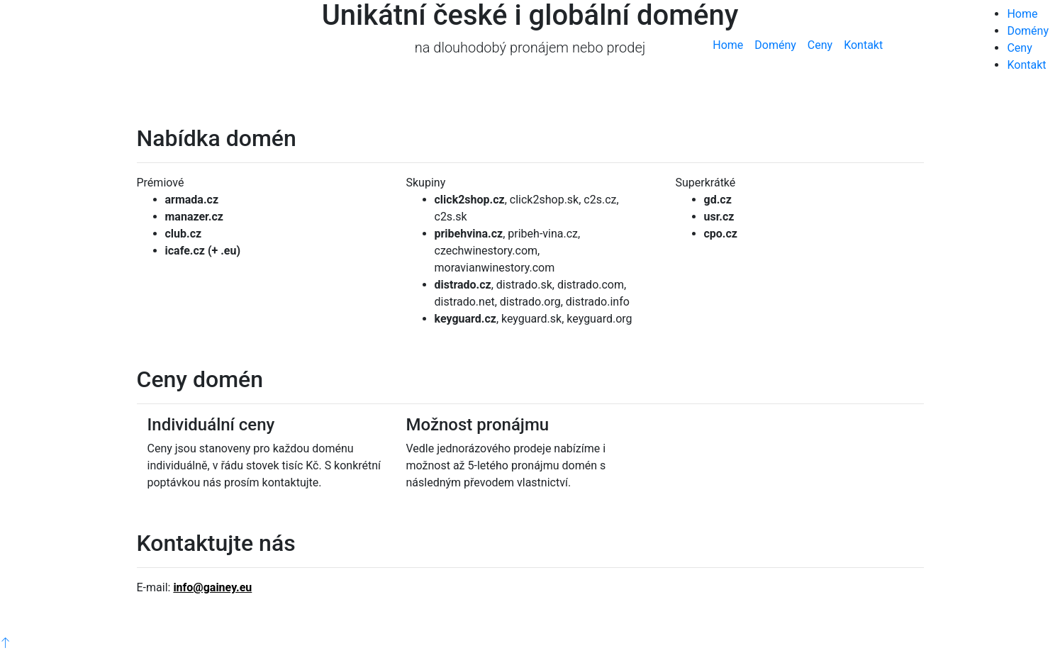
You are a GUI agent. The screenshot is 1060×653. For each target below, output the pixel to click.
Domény (775, 45)
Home (728, 45)
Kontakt (863, 45)
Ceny (820, 45)
